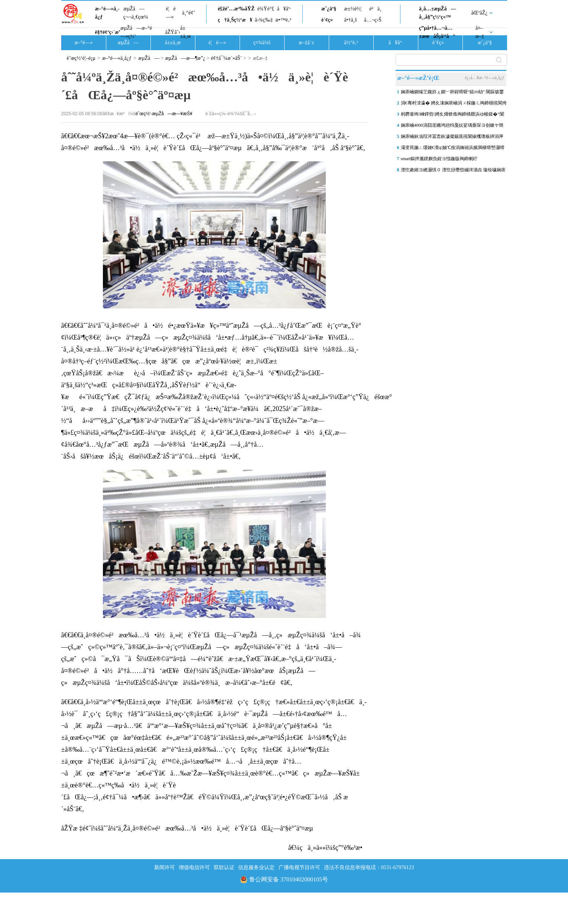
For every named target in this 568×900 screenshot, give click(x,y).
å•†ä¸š (350, 20)
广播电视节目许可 (299, 867)
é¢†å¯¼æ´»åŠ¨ (226, 58)
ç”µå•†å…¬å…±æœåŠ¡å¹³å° (437, 32)
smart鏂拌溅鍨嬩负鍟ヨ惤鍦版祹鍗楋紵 (439, 158)
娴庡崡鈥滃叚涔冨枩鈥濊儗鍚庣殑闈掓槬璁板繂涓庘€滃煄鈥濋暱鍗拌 (452, 138)
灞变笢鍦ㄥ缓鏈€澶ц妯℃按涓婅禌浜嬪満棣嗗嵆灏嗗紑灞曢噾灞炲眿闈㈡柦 (453, 149)
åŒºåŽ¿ (479, 13)
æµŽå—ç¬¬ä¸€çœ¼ (135, 13)
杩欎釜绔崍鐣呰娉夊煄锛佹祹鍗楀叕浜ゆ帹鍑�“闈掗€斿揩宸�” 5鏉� (452, 115)
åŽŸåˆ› (172, 32)
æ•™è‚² (283, 20)
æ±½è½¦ (352, 9)
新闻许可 (164, 867)
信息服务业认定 (256, 867)
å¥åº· (284, 9)
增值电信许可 (194, 867)
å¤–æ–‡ (480, 32)
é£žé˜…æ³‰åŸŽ (236, 9)
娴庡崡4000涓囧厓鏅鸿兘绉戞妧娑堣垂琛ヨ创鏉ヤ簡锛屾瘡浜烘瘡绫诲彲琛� (452, 127)
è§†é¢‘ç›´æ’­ (107, 32)
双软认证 (224, 867)
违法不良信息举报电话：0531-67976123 (369, 867)
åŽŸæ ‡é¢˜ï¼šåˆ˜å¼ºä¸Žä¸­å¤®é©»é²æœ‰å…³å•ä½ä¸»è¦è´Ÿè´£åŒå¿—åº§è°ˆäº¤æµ (189, 828)
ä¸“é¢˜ (188, 13)
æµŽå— (128, 42)
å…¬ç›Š (373, 20)
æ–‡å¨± (306, 42)
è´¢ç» (329, 20)
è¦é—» (171, 13)
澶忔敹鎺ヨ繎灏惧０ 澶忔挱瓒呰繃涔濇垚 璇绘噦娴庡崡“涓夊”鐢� (453, 171)
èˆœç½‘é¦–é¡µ (81, 58)
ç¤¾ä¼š (261, 42)
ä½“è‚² (351, 42)
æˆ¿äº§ (328, 9)
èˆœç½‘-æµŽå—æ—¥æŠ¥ (164, 113)
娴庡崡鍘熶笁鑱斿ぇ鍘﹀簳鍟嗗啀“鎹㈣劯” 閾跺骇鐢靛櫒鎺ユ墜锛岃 (452, 93)
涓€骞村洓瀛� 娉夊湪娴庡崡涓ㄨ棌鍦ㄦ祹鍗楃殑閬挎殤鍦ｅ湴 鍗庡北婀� (454, 104)
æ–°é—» (83, 42)
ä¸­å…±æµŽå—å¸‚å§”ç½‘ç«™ (437, 13)
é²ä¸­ (375, 9)
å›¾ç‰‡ (264, 20)
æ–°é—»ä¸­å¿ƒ (107, 13)
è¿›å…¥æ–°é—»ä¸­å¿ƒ (484, 77)
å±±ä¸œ (185, 32)
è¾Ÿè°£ (266, 9)
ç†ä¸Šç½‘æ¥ (235, 20)
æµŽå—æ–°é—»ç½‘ (136, 32)
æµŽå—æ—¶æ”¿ (185, 58)
